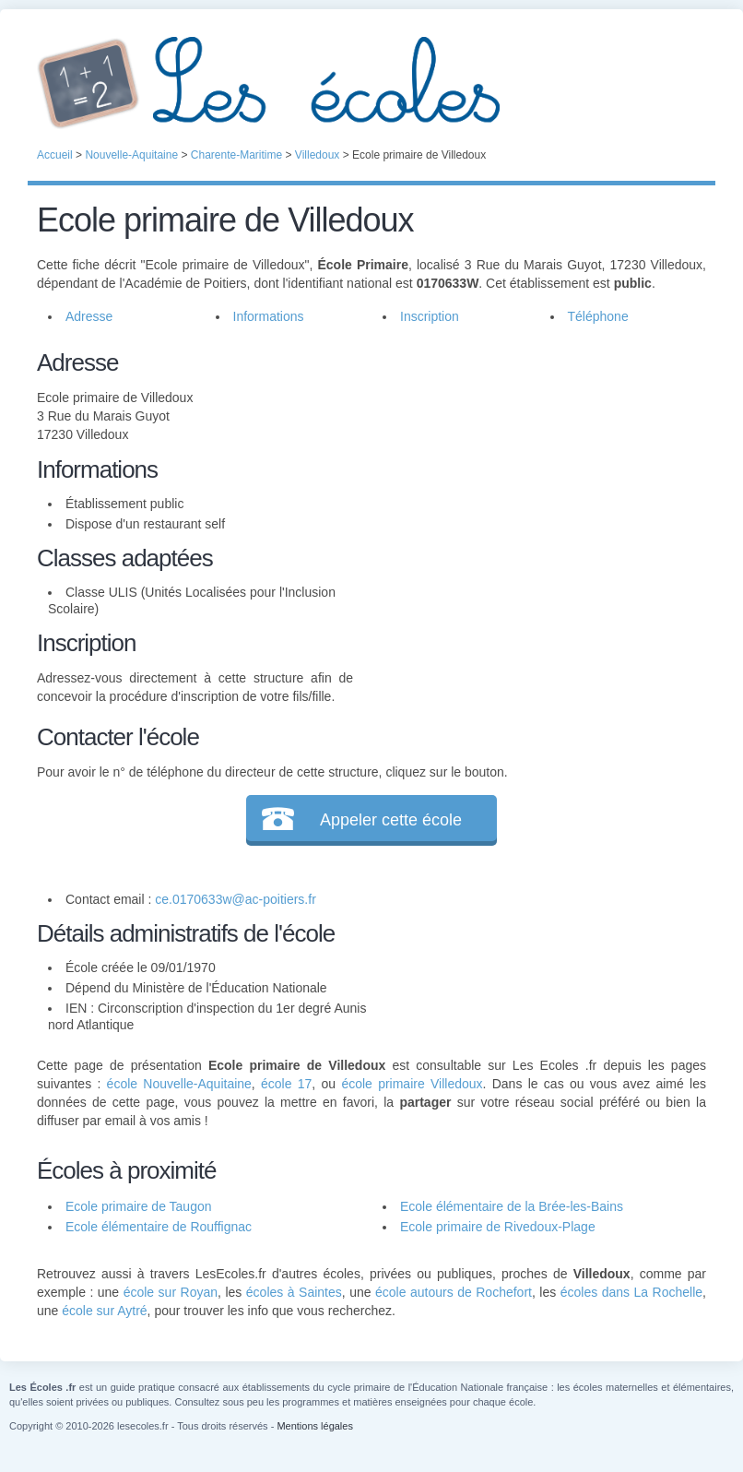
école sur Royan (171, 1292)
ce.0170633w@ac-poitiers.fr (235, 899)
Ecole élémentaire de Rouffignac (158, 1226)
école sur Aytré (104, 1310)
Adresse (88, 316)
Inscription (429, 316)
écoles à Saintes (294, 1292)
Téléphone (598, 316)
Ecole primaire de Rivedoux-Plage (498, 1226)
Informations (268, 316)
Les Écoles (371, 83)
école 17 (286, 1083)
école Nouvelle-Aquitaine (179, 1083)
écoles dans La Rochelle (631, 1292)
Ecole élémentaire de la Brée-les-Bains (511, 1206)
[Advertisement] (530, 474)
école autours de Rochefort (453, 1292)
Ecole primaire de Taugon (138, 1206)
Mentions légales (315, 1425)
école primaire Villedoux (411, 1083)
